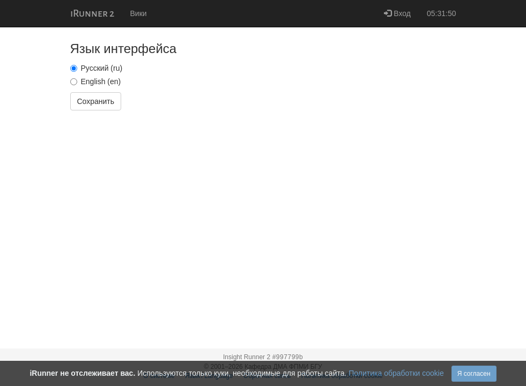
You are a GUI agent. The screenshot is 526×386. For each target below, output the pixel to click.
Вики (138, 13)
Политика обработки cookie (396, 373)
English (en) (95, 81)
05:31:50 (441, 13)
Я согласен (474, 373)
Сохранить (96, 101)
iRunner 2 (92, 13)
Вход (397, 13)
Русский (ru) (96, 68)
